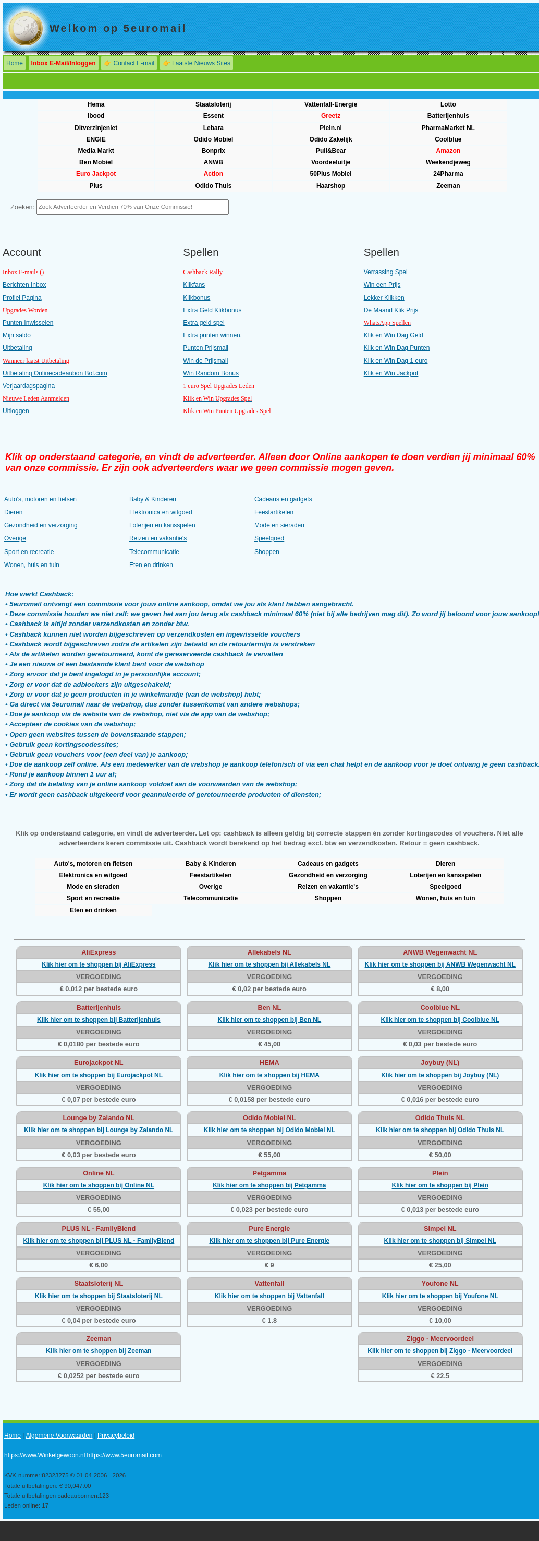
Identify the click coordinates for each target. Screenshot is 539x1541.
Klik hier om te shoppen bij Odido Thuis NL (440, 1130)
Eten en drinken (151, 565)
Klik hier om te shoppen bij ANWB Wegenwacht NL (440, 964)
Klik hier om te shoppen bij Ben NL (269, 1020)
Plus (95, 186)
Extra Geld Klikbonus (212, 310)
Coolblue (448, 139)
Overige (15, 538)
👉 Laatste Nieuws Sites (196, 63)
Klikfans (194, 284)
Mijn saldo (17, 335)
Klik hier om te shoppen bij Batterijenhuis (99, 1020)
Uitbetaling (17, 347)
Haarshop (330, 186)
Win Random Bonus (211, 373)
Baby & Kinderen (152, 499)
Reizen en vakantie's (158, 538)
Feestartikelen (273, 512)
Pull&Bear (331, 151)
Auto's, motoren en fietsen (40, 499)
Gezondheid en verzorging (41, 525)
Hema (96, 104)
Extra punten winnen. (212, 335)
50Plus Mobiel (331, 174)
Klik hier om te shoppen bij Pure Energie (269, 1240)
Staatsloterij (213, 104)
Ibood (96, 116)
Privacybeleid (115, 1435)
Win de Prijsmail (205, 360)
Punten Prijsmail (205, 347)
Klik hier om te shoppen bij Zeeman (98, 1351)
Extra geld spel (203, 322)
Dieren (13, 512)
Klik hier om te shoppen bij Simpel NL (440, 1240)
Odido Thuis (213, 186)
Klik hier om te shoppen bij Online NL (98, 1185)
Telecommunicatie (154, 552)
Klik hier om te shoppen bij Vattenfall (269, 1296)
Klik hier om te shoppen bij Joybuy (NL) (440, 1075)
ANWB (213, 162)
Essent (213, 116)
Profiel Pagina (22, 297)
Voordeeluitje (330, 162)
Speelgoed (269, 538)
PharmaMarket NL (448, 128)
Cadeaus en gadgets (283, 499)
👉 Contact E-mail (129, 63)
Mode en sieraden (279, 525)
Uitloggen (16, 411)
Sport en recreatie (29, 552)
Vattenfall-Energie (330, 104)
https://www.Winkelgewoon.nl (44, 1455)
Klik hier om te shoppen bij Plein (440, 1185)
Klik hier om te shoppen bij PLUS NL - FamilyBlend (98, 1240)
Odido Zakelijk (331, 139)
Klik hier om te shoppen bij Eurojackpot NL (99, 1075)
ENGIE (95, 139)
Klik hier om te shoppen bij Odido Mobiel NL (269, 1130)
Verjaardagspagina (29, 386)
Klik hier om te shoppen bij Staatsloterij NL (99, 1296)
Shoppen (266, 552)
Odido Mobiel (213, 139)
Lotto (448, 104)
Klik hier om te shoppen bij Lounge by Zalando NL (98, 1130)
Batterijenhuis (448, 116)
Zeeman (448, 186)
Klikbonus (196, 297)
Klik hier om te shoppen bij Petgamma (269, 1185)
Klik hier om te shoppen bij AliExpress (98, 964)
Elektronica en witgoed (160, 512)
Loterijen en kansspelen (162, 525)
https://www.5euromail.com (124, 1455)
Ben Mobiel (96, 162)
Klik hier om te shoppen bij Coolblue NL (440, 1020)
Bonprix (213, 151)
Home (14, 63)
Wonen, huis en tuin (31, 565)
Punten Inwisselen (28, 322)
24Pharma (448, 174)
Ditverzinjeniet (96, 128)
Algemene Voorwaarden (59, 1435)
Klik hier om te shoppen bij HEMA (269, 1075)
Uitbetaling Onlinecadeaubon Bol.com (55, 373)
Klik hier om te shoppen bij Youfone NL (440, 1296)
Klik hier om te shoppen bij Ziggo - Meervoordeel (440, 1351)
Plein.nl (331, 128)
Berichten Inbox (24, 284)
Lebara (213, 128)
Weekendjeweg (448, 162)
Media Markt (96, 151)
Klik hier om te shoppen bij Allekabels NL (269, 964)
